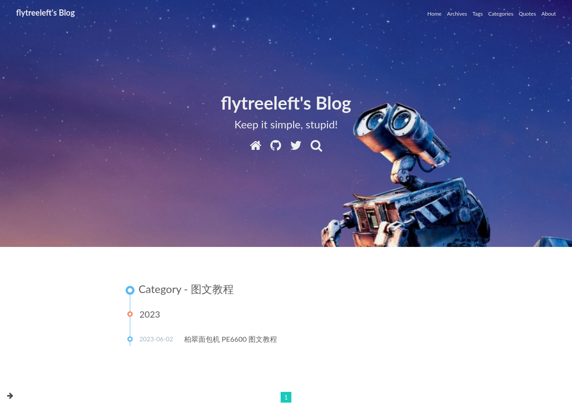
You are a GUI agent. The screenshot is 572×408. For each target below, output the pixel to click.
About (548, 13)
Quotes (527, 13)
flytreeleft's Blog (45, 12)
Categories (500, 13)
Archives (457, 13)
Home (434, 13)
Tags (477, 13)
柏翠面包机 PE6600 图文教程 (230, 339)
